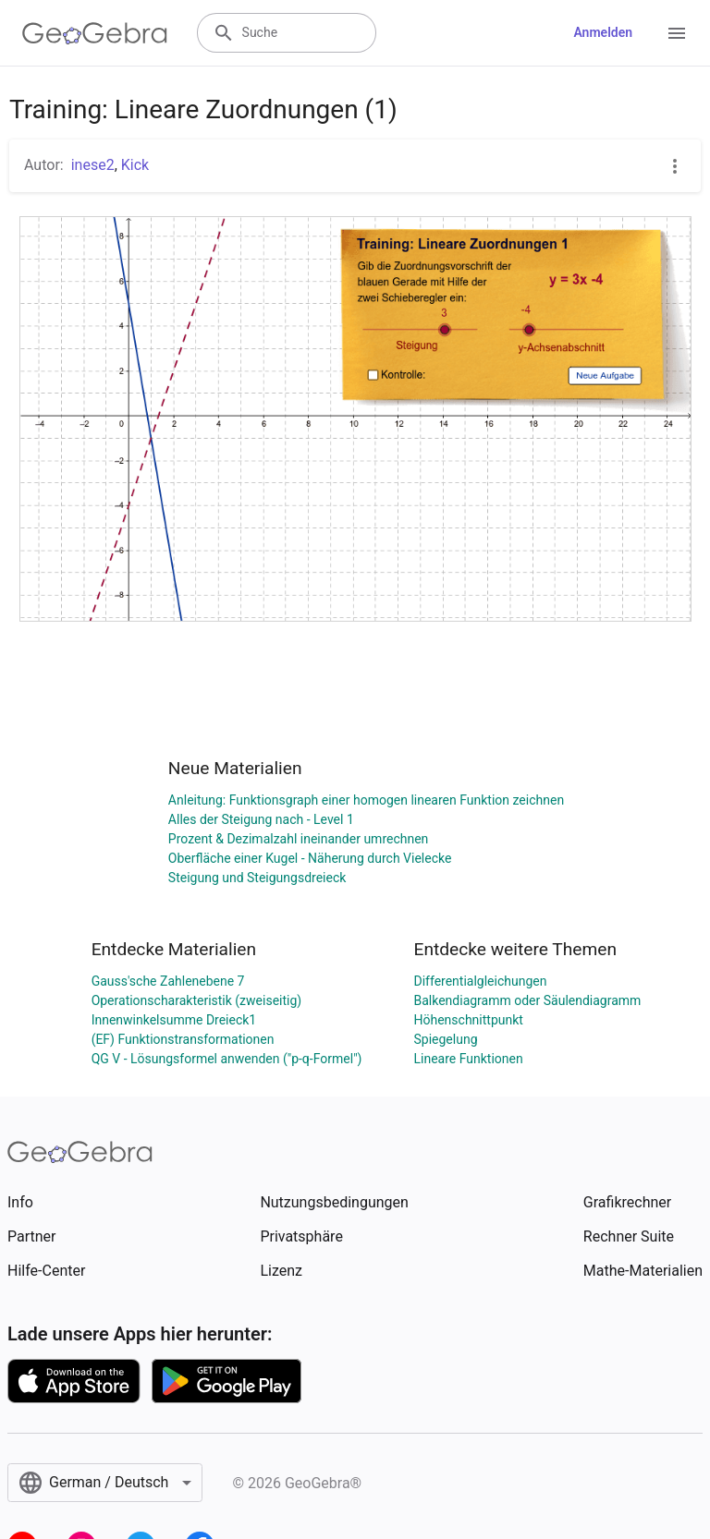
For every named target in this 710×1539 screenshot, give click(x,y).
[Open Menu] (677, 33)
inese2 (93, 165)
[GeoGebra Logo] (94, 33)
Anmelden (602, 32)
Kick (135, 165)
